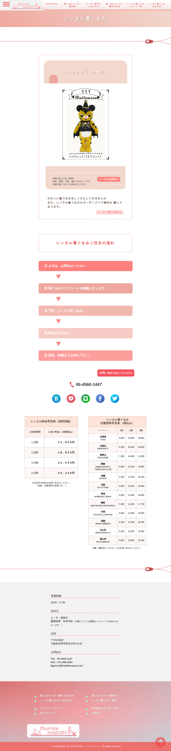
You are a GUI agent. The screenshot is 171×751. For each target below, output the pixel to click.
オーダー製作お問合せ (110, 212)
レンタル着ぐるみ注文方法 (157, 5)
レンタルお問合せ (108, 179)
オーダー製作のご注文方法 (93, 5)
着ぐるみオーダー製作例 (72, 5)
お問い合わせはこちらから (116, 372)
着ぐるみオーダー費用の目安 (115, 5)
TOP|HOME (51, 4)
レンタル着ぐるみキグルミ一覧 (136, 5)
